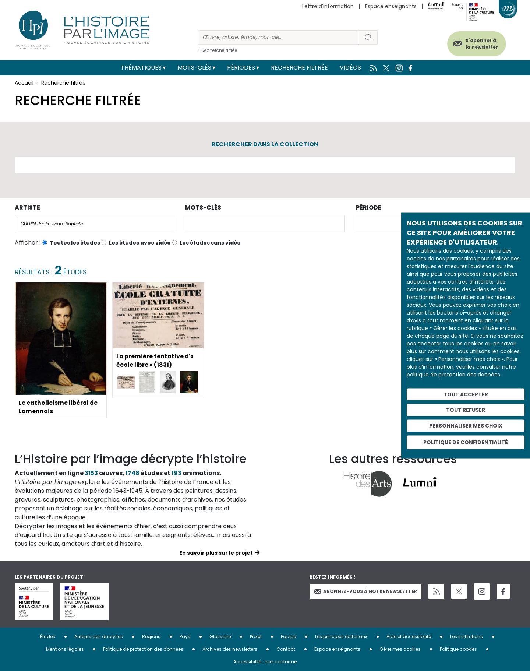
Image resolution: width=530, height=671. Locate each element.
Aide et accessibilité (408, 636)
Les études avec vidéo (140, 242)
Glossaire (220, 636)
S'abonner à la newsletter (480, 43)
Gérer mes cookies (400, 649)
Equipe (288, 636)
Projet (256, 636)
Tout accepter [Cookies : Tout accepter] (466, 394)
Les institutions (466, 636)
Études (47, 636)
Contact (285, 649)
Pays (185, 636)
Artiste (27, 207)
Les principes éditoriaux (341, 636)
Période (368, 207)
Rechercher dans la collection (265, 144)
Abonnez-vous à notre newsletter (365, 591)
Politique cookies (458, 649)
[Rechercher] (278, 37)
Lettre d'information (328, 6)
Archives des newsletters (229, 649)
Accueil (24, 83)
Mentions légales (65, 649)
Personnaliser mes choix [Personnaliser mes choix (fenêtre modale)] (465, 425)
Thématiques (141, 67)
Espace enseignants (391, 6)
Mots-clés (194, 67)
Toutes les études (75, 242)
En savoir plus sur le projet (216, 552)
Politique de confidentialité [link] (465, 442)
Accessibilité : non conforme (265, 661)
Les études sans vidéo (210, 242)
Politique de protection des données (143, 649)
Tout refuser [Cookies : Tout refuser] (465, 410)
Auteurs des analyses (98, 636)
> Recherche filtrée (217, 50)
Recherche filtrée (299, 67)
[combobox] (94, 223)
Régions (151, 636)
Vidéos (350, 67)
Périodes (241, 67)
